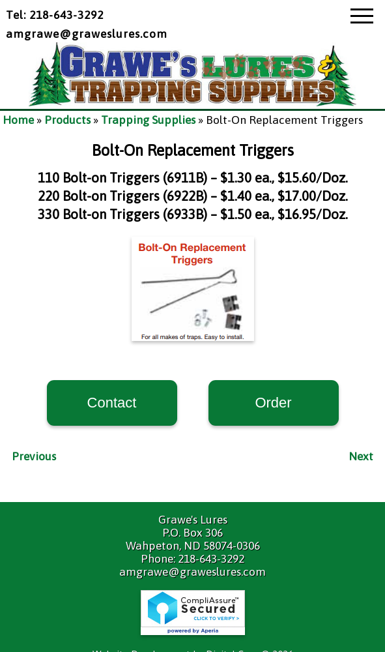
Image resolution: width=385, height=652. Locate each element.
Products (67, 119)
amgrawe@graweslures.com (86, 33)
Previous (34, 456)
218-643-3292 (211, 558)
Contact (112, 402)
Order (273, 402)
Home (18, 119)
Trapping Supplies (148, 119)
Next (361, 456)
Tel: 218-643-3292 (55, 15)
